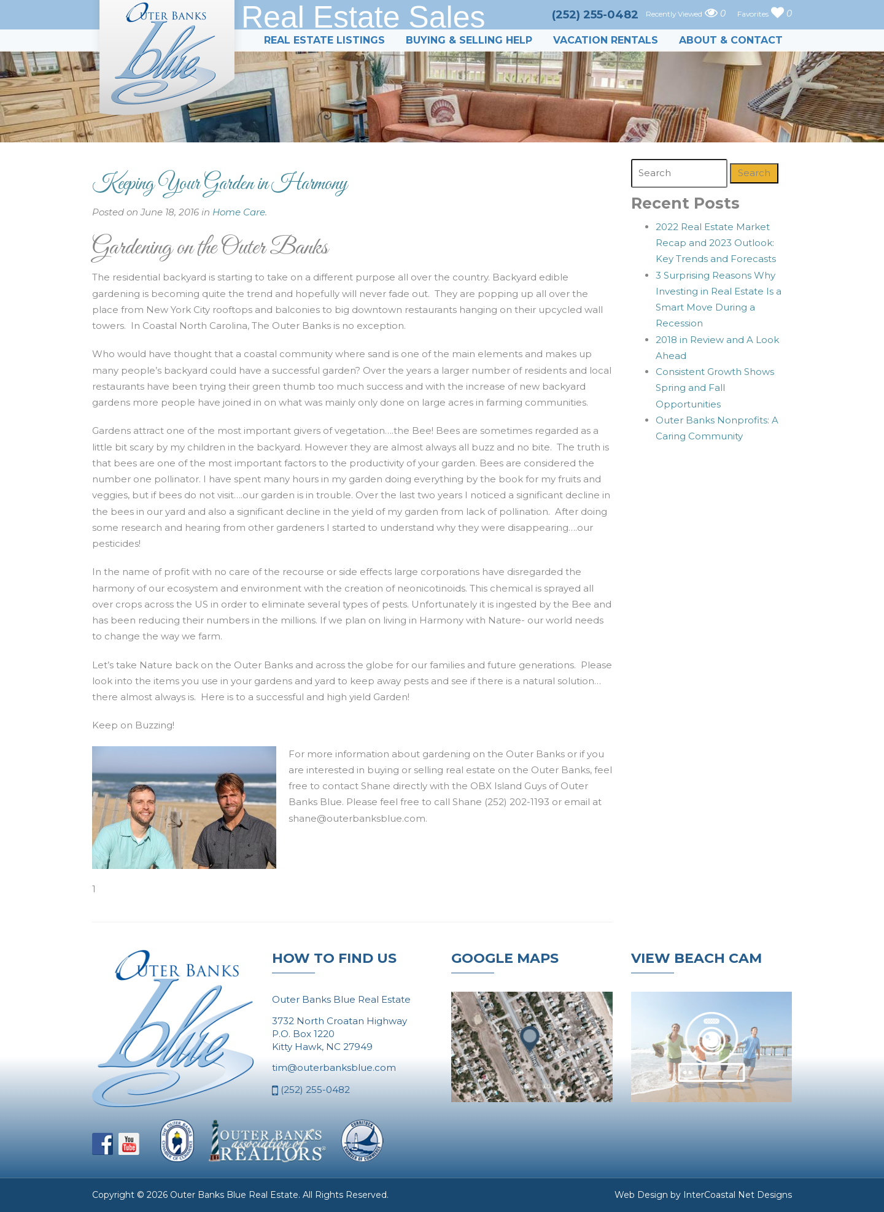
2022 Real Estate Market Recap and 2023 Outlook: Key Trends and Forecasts (716, 243)
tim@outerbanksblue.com (334, 1067)
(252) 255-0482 (311, 1091)
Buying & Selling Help (469, 40)
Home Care (238, 212)
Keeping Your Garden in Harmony (219, 184)
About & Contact (731, 40)
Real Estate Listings (324, 40)
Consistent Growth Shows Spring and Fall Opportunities (715, 388)
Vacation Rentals (605, 40)
